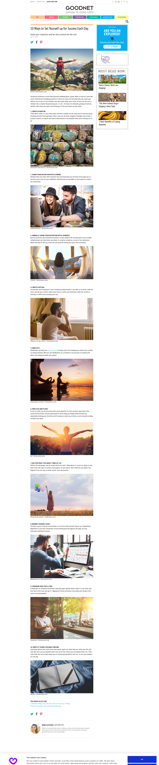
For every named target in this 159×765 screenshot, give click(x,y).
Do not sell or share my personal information (142, 756)
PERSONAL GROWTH (46, 20)
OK (142, 749)
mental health (53, 350)
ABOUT (32, 2)
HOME (32, 20)
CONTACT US (41, 2)
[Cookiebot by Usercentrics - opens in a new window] (13, 761)
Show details (31, 761)
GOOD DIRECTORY (52, 2)
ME (37, 20)
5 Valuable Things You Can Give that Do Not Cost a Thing (50, 703)
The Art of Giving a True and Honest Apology (45, 706)
